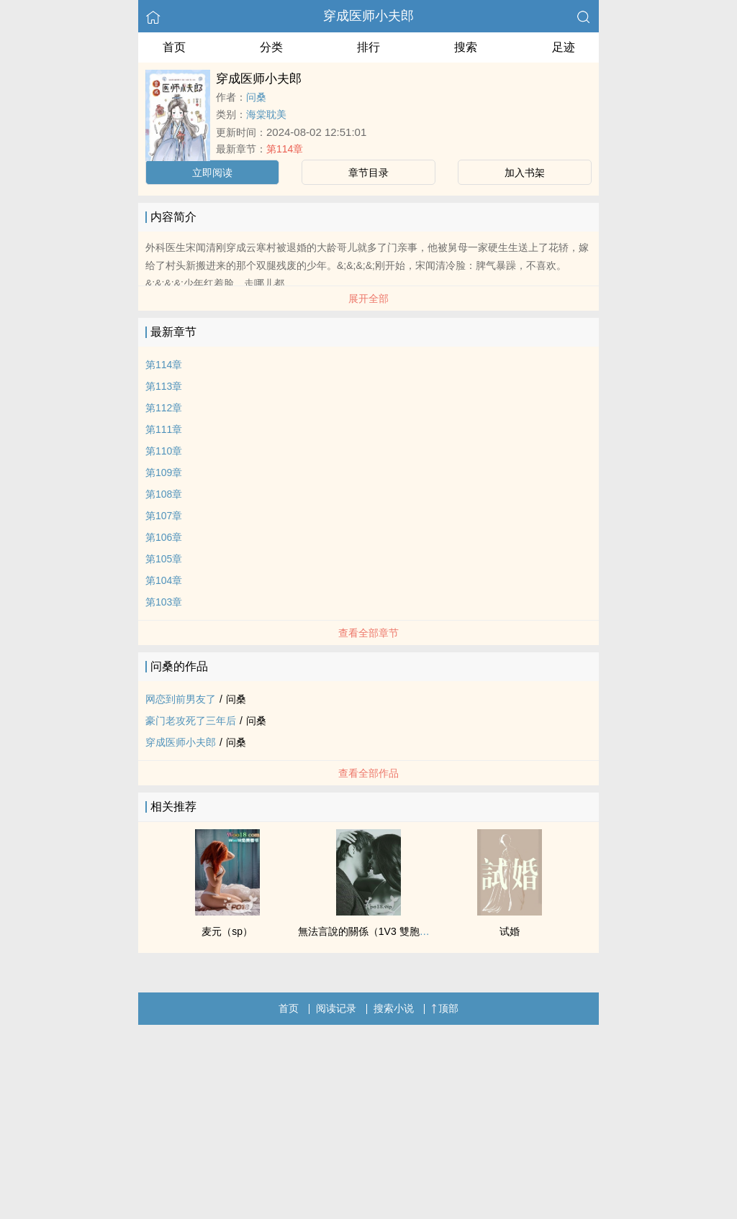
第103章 (163, 602)
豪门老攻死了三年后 (190, 720)
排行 (368, 47)
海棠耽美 (266, 114)
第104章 (163, 580)
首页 (174, 47)
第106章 (163, 537)
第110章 (163, 451)
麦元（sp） (227, 931)
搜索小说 (394, 1008)
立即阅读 (212, 172)
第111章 (163, 429)
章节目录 (368, 172)
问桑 (256, 97)
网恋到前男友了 (180, 699)
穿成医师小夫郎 (368, 16)
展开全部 (368, 298)
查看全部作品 (368, 773)
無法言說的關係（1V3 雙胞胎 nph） (378, 931)
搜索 (465, 47)
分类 (271, 47)
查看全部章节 (368, 633)
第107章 (163, 515)
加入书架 (525, 172)
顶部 (444, 1008)
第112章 (163, 408)
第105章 (163, 559)
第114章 (284, 149)
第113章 (163, 386)
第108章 (163, 494)
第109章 (163, 472)
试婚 (509, 931)
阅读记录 (336, 1008)
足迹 (563, 47)
